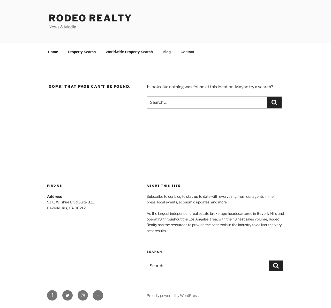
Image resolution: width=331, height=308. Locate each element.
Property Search (82, 52)
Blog (167, 52)
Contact (187, 52)
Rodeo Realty (90, 18)
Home (53, 52)
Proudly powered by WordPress (173, 295)
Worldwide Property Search (129, 52)
